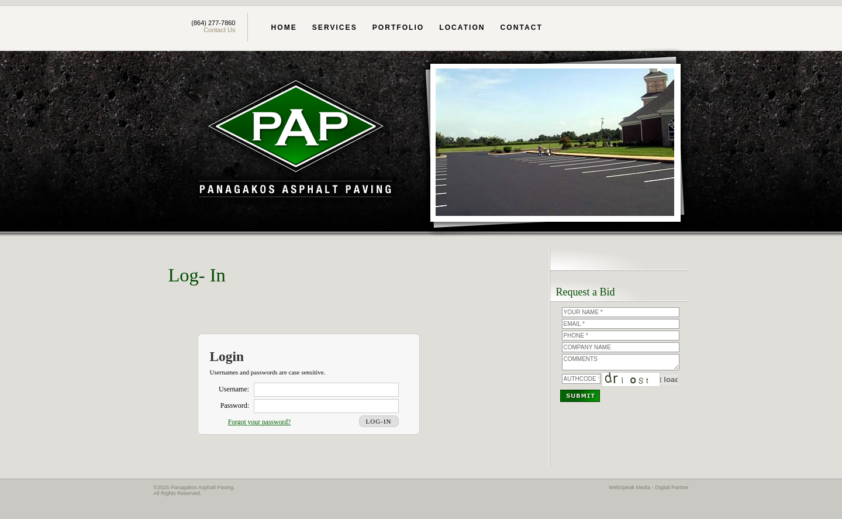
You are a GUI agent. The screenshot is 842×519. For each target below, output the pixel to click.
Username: (234, 389)
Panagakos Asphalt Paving (295, 140)
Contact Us (219, 29)
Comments (620, 362)
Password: (234, 405)
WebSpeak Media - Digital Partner (648, 487)
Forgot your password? (259, 422)
